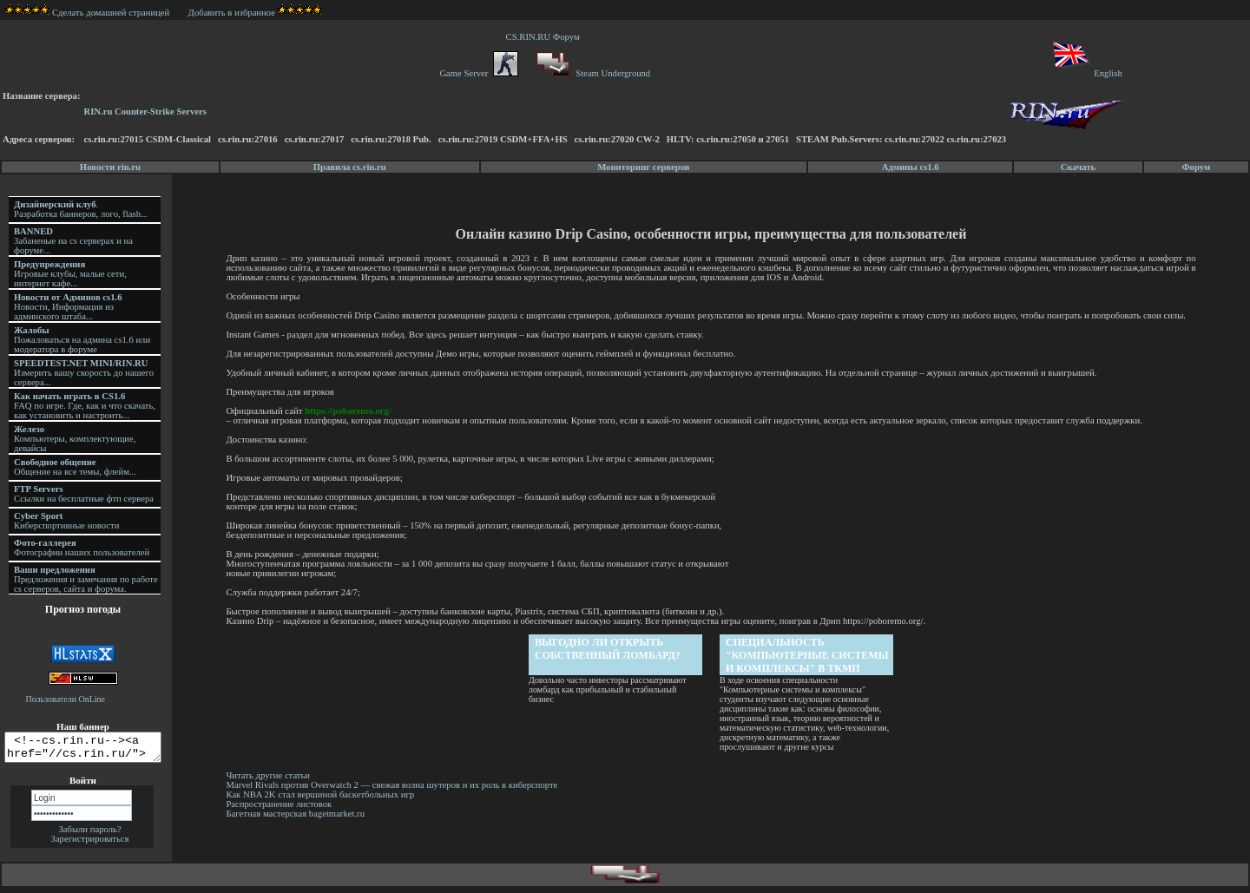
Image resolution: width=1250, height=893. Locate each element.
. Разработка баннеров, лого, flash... (81, 209)
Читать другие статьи (270, 775)
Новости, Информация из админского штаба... (68, 306)
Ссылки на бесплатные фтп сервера (84, 493)
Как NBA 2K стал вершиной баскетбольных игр (322, 794)
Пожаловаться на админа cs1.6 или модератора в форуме (82, 339)
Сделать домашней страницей (87, 12)
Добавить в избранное (231, 12)
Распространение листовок (281, 804)
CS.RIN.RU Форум (545, 37)
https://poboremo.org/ (350, 411)
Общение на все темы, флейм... (75, 466)
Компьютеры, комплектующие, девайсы (74, 438)
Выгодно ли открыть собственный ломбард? (609, 648)
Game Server (478, 73)
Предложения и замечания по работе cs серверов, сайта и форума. (86, 579)
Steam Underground (591, 73)
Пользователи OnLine (66, 699)
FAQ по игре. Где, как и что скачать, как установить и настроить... (84, 405)
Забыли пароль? (89, 834)
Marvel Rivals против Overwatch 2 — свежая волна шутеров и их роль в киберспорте (395, 785)
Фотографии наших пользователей (81, 547)
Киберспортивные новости (66, 520)
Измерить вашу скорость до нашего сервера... (84, 372)
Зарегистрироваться (90, 844)
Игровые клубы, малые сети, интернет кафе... (70, 273)
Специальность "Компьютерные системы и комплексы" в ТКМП (808, 655)
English (1086, 73)
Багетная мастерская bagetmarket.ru (297, 813)
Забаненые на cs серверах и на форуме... (73, 241)
